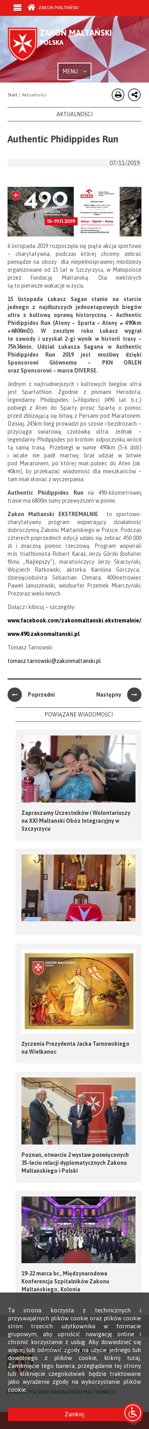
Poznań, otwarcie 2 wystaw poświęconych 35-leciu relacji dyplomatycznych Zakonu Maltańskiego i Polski (75, 1163)
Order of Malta (67, 45)
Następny (118, 695)
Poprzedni (31, 695)
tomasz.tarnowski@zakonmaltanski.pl (54, 661)
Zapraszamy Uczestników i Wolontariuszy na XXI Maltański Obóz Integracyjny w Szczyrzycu (75, 821)
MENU (74, 71)
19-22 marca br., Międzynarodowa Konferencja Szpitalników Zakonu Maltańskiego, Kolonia (65, 1281)
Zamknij (74, 1414)
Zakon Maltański (53, 7)
